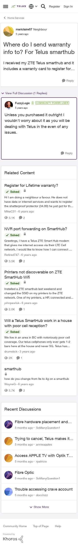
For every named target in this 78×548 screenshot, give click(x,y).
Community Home (15, 526)
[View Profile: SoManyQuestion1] (8, 424)
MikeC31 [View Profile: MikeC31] (10, 211)
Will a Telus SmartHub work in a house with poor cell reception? (38, 323)
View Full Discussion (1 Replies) (24, 93)
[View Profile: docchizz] (8, 492)
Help (58, 526)
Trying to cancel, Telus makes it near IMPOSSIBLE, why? (42, 438)
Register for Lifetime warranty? (31, 185)
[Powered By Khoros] (39, 538)
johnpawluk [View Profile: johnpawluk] (11, 303)
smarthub (12, 369)
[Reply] (68, 80)
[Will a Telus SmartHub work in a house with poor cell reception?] (39, 341)
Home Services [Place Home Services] (13, 17)
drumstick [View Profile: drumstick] (10, 351)
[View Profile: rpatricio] (8, 458)
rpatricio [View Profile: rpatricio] (41, 461)
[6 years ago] (25, 211)
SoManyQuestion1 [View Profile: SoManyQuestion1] (48, 427)
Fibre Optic (24, 472)
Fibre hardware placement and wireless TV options (41, 421)
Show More (39, 507)
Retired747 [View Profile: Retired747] (11, 254)
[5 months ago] (24, 427)
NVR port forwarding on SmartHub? (35, 228)
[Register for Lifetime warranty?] (39, 201)
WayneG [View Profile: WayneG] (10, 384)
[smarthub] (39, 378)
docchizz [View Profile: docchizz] (42, 495)
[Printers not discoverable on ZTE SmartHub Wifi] (39, 293)
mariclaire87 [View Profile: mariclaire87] (24, 29)
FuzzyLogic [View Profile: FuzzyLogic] (22, 103)
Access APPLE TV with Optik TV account (43, 455)
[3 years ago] (26, 351)
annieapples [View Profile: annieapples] (44, 444)
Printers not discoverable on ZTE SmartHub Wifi (33, 274)
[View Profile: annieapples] (8, 441)
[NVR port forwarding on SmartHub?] (39, 244)
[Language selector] (33, 6)
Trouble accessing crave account (44, 489)
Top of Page (41, 526)
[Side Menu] (5, 6)
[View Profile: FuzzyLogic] (9, 105)
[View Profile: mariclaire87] (8, 31)
